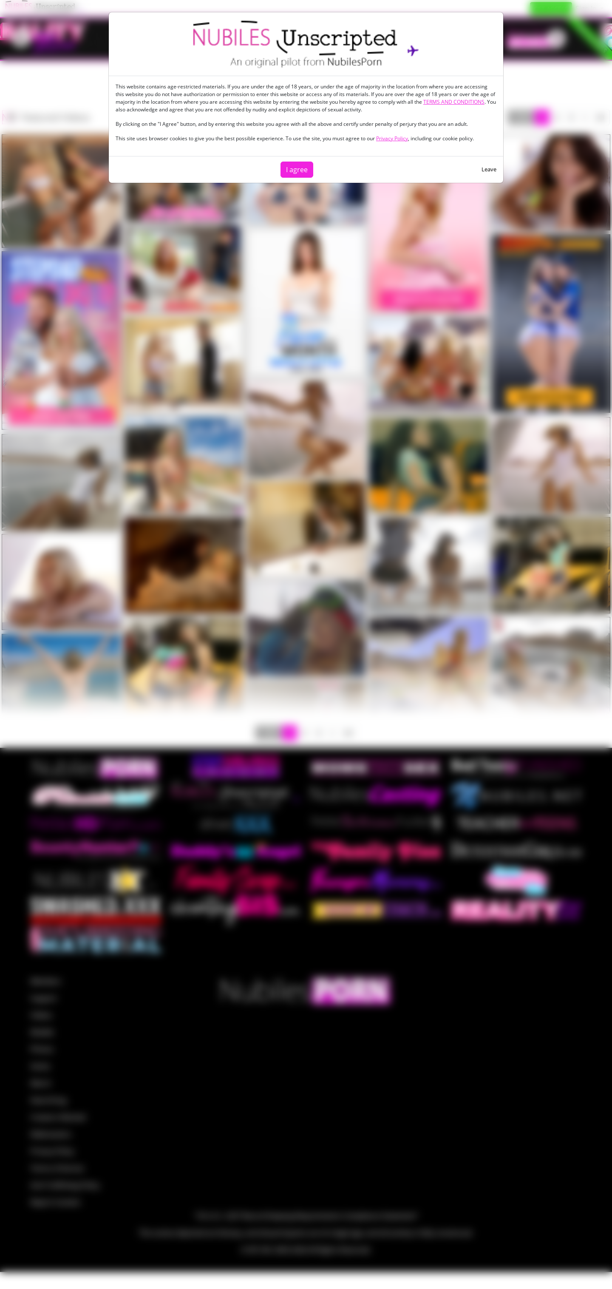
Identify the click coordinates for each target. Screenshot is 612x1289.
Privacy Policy (392, 138)
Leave (489, 169)
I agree (297, 169)
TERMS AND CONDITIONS (453, 101)
